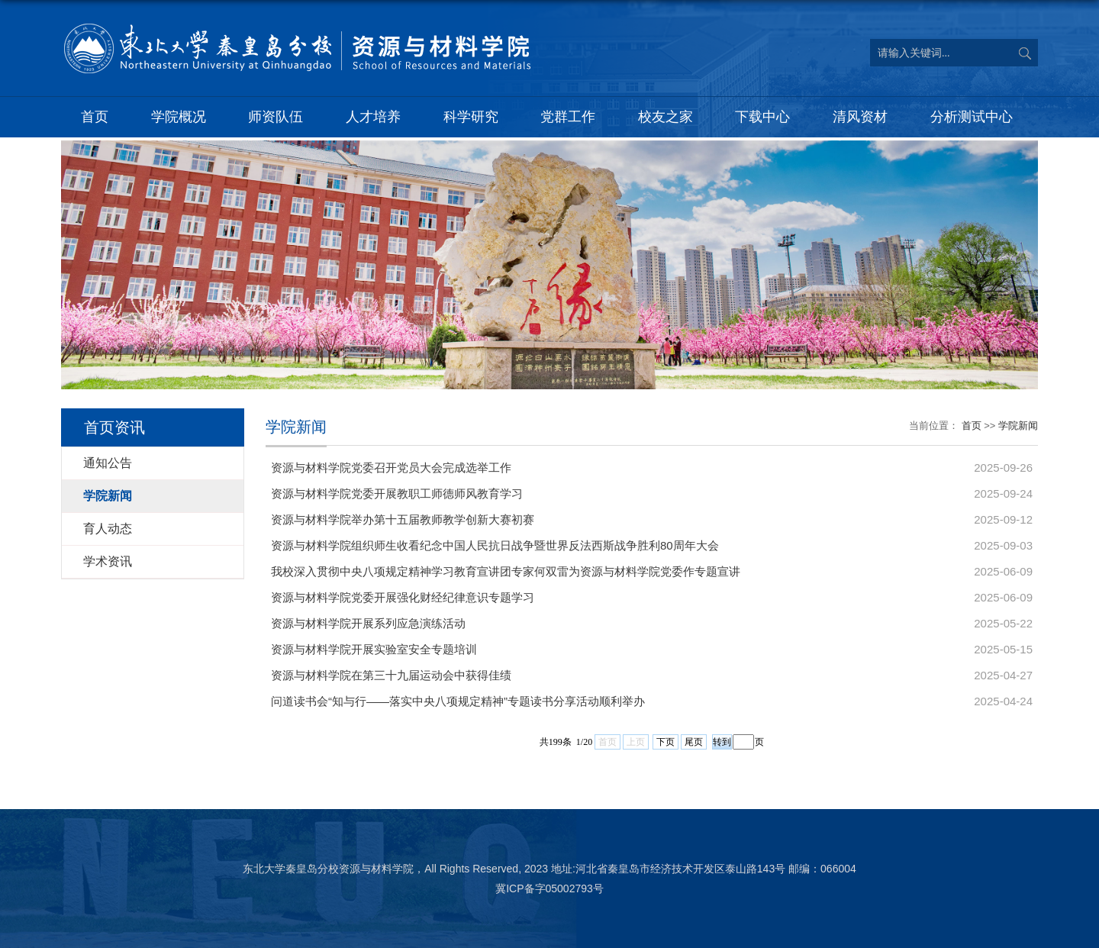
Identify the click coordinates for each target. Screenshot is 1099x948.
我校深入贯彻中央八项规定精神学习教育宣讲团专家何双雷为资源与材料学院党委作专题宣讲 (505, 571)
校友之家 (665, 116)
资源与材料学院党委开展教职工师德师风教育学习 (397, 493)
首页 (94, 116)
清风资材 (860, 116)
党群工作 (567, 116)
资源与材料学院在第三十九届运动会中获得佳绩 (391, 675)
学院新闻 (1018, 425)
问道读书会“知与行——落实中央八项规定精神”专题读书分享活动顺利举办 (458, 701)
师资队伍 (275, 116)
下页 (665, 742)
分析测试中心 (971, 116)
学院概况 (178, 116)
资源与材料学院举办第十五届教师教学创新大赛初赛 (402, 519)
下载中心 (762, 116)
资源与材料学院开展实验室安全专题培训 (374, 649)
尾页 (694, 742)
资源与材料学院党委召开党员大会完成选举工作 (391, 467)
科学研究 (470, 116)
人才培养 (373, 116)
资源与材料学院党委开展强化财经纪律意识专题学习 (402, 597)
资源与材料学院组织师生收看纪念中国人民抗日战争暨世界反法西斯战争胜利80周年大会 (495, 545)
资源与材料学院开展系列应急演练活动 (368, 623)
